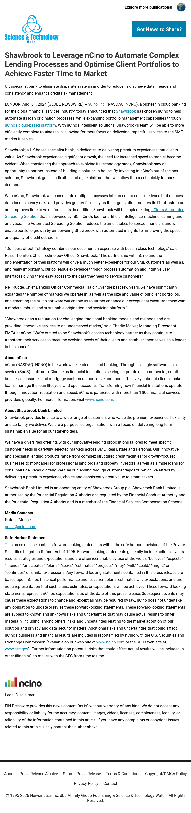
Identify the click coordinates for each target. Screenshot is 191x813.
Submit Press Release (82, 773)
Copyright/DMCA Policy (166, 773)
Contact (110, 783)
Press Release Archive (39, 773)
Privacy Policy (86, 783)
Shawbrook (126, 111)
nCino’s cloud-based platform (30, 125)
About (9, 773)
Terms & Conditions (123, 773)
